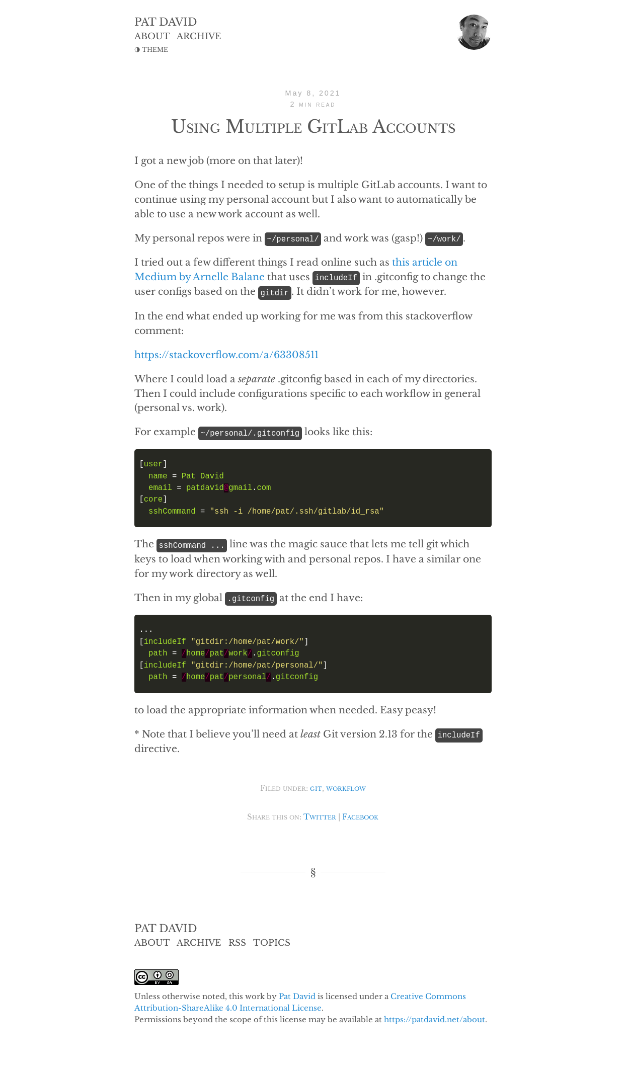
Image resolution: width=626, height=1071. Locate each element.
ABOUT (152, 36)
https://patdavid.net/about (434, 1017)
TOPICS (271, 940)
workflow (346, 786)
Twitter (319, 814)
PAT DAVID (165, 22)
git (316, 786)
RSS (237, 940)
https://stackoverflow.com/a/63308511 (226, 354)
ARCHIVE (199, 36)
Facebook (360, 814)
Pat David (297, 994)
